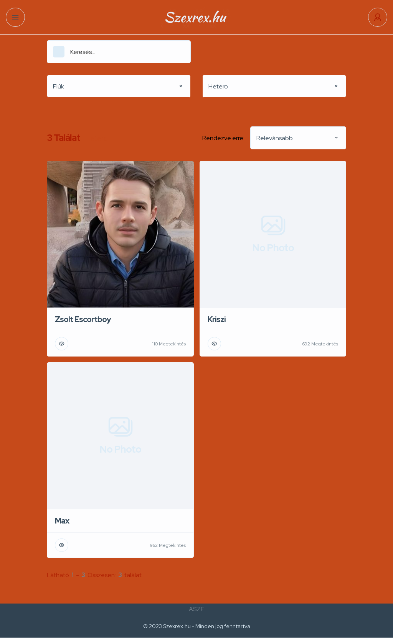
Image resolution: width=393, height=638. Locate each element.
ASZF (196, 609)
